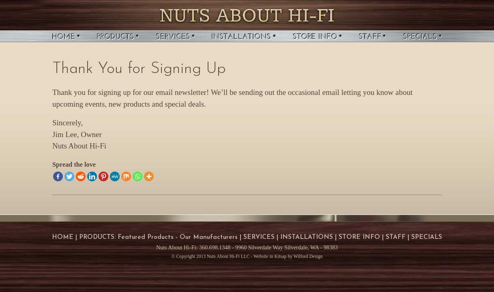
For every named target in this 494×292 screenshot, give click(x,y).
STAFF (396, 237)
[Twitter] (69, 176)
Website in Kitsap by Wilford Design (287, 256)
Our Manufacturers (209, 237)
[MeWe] (115, 176)
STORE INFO (359, 237)
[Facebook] (58, 176)
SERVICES (259, 237)
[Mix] (126, 176)
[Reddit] (81, 176)
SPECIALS (426, 237)
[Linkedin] (92, 176)
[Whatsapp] (137, 176)
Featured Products (146, 237)
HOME (62, 237)
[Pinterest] (103, 176)
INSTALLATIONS (306, 237)
